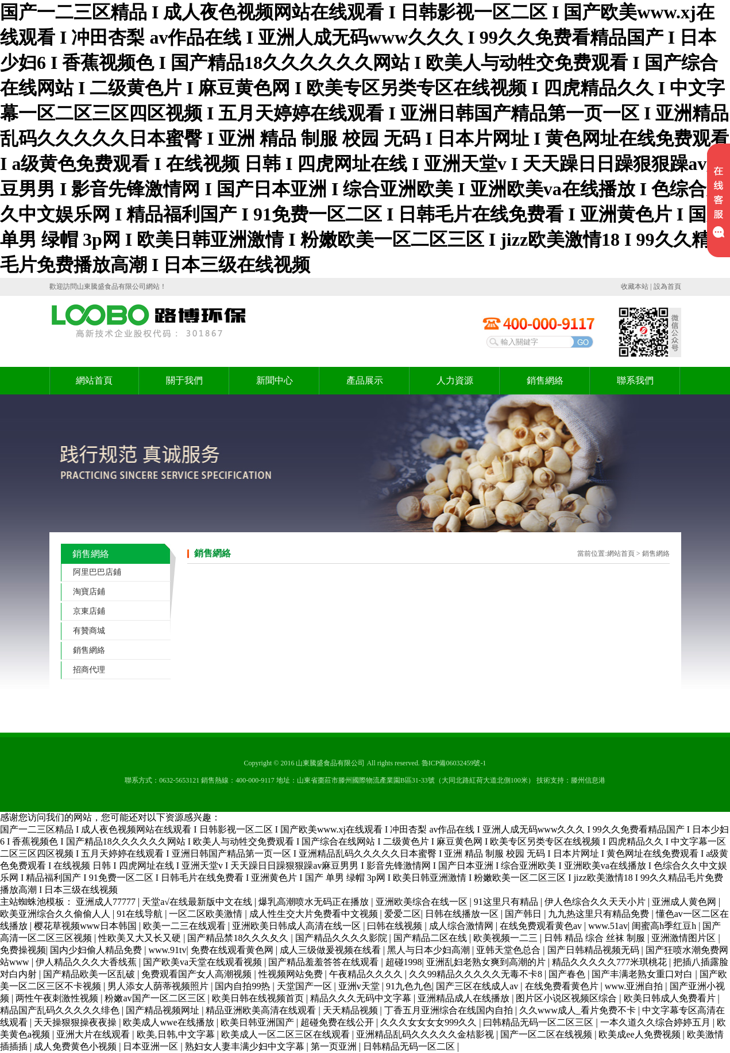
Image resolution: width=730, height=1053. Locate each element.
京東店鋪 (89, 611)
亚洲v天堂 (360, 986)
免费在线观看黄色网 (233, 950)
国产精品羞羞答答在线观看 (324, 962)
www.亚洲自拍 (635, 986)
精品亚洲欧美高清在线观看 (262, 1010)
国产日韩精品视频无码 (594, 950)
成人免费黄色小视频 (76, 1046)
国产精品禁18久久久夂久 (239, 938)
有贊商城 (89, 630)
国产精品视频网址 (164, 1010)
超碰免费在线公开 (338, 1022)
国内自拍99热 (243, 986)
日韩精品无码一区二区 (410, 1046)
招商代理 (89, 669)
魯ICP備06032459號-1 (454, 763)
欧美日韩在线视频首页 (259, 998)
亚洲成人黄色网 (685, 902)
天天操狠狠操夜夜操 (76, 1022)
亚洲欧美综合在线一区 (423, 902)
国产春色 (568, 974)
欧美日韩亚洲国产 (258, 1022)
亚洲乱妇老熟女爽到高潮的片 (487, 962)
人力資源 (455, 380)
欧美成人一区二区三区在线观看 (286, 1034)
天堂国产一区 (305, 986)
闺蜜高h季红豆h (665, 926)
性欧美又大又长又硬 (140, 938)
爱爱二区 (402, 914)
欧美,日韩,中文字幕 (177, 1034)
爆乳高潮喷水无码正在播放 (314, 902)
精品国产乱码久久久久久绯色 (61, 1010)
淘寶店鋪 (89, 591)
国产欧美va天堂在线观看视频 (203, 962)
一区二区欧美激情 (207, 914)
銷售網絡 (545, 380)
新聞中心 (274, 380)
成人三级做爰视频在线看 (331, 950)
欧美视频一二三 (506, 938)
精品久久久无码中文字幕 (362, 998)
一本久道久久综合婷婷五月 (656, 1022)
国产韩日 (524, 914)
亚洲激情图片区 (684, 938)
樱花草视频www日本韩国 (86, 926)
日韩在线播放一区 (463, 914)
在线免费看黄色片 (563, 986)
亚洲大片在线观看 (94, 1034)
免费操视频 (23, 950)
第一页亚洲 (335, 1046)
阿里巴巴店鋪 (97, 572)
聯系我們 (635, 380)
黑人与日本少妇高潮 (429, 950)
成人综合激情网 (462, 926)
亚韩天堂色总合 (509, 950)
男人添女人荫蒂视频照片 (159, 986)
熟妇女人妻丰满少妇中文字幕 (246, 1046)
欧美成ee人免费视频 (640, 1034)
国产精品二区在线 (431, 938)
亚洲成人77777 (107, 902)
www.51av (608, 926)
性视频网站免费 (291, 974)
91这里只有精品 (507, 902)
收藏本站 (634, 286)
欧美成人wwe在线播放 (169, 1022)
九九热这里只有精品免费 (599, 914)
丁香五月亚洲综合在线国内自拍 (449, 1010)
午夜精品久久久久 (367, 974)
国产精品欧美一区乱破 (90, 974)
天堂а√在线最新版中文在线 (198, 902)
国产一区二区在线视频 (547, 1034)
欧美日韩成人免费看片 (671, 998)
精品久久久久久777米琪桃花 (610, 962)
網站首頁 (94, 380)
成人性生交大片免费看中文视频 (314, 914)
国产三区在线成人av (478, 986)
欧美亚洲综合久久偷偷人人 (56, 914)
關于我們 (184, 380)
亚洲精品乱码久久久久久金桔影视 (426, 1034)
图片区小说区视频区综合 (567, 998)
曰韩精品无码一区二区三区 (539, 1022)
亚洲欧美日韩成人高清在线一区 (297, 926)
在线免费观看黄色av (542, 926)
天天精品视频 (351, 1010)
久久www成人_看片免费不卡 (578, 1010)
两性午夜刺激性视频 (58, 998)
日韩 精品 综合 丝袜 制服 (595, 938)
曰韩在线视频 (395, 926)
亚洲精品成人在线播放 (465, 998)
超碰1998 (403, 962)
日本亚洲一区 (151, 1046)
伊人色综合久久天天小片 (596, 902)
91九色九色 (409, 986)
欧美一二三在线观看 (185, 926)
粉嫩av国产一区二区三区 (156, 998)
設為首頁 (667, 286)
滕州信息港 (588, 780)
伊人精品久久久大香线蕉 (87, 962)
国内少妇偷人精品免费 (97, 950)
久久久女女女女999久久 (429, 1022)
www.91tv (167, 950)
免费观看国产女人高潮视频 (197, 974)
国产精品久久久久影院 (342, 938)
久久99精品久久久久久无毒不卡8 (476, 974)
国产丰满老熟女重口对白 (643, 974)
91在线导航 (141, 914)
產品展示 (364, 380)
